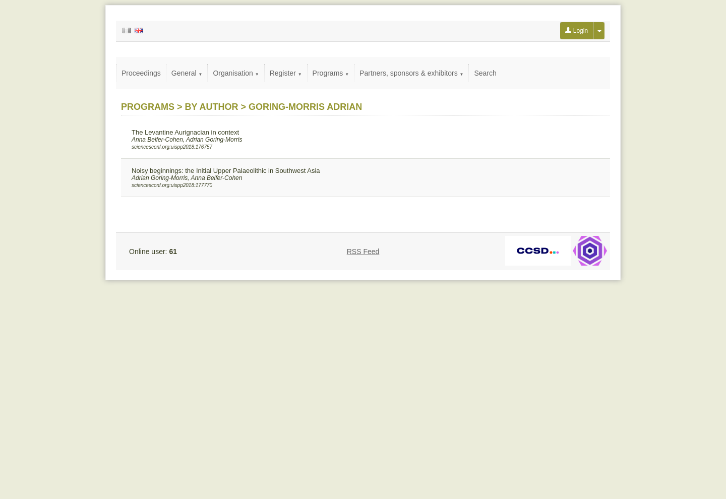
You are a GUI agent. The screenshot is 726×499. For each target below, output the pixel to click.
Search (485, 73)
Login (576, 30)
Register (286, 73)
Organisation (236, 73)
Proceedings (141, 73)
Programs (331, 73)
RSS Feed (363, 251)
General (187, 73)
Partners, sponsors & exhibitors (411, 73)
